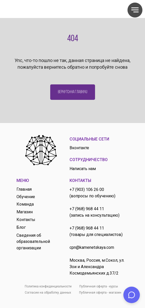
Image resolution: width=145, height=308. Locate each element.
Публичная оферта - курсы (98, 286)
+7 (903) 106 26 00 (87, 189)
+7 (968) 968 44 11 (87, 208)
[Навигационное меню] (135, 10)
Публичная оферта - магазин (100, 292)
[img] (40, 150)
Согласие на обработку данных (48, 292)
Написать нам (83, 168)
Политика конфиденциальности (48, 286)
